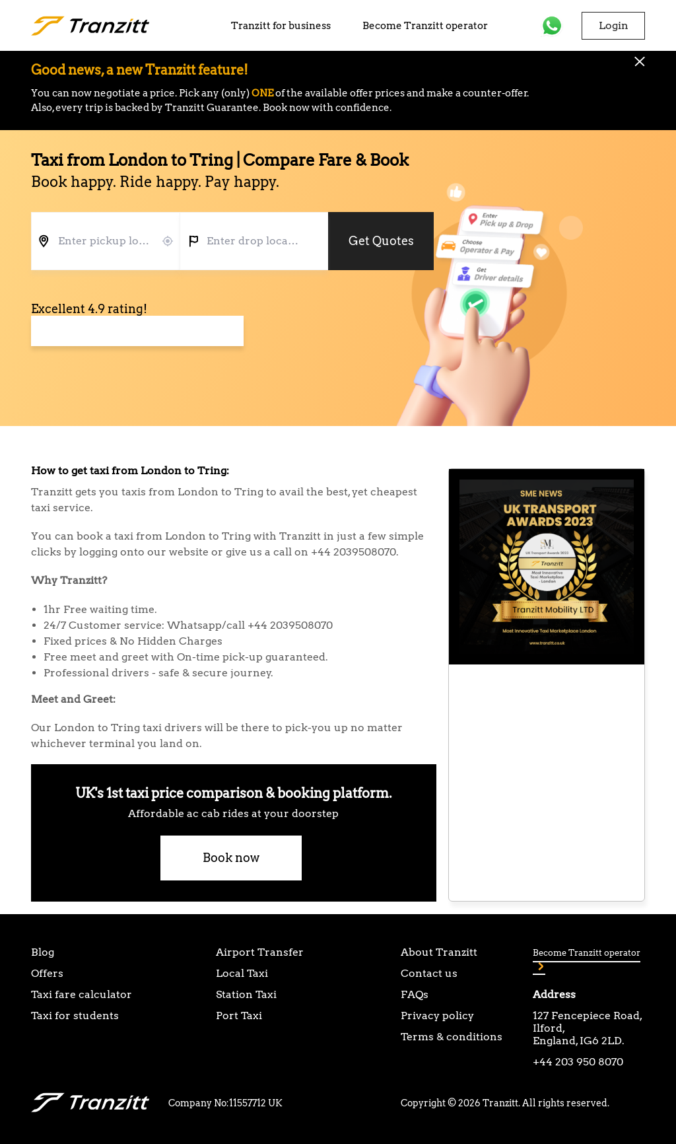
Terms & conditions (451, 1036)
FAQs (414, 994)
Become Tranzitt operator (425, 26)
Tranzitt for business (281, 26)
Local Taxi (242, 973)
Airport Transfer (260, 952)
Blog (42, 952)
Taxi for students (75, 1015)
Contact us (429, 973)
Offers (47, 973)
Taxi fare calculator (81, 994)
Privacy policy (437, 1015)
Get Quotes (381, 241)
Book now (231, 858)
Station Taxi (246, 994)
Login (613, 25)
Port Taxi (239, 1015)
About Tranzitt (439, 952)
